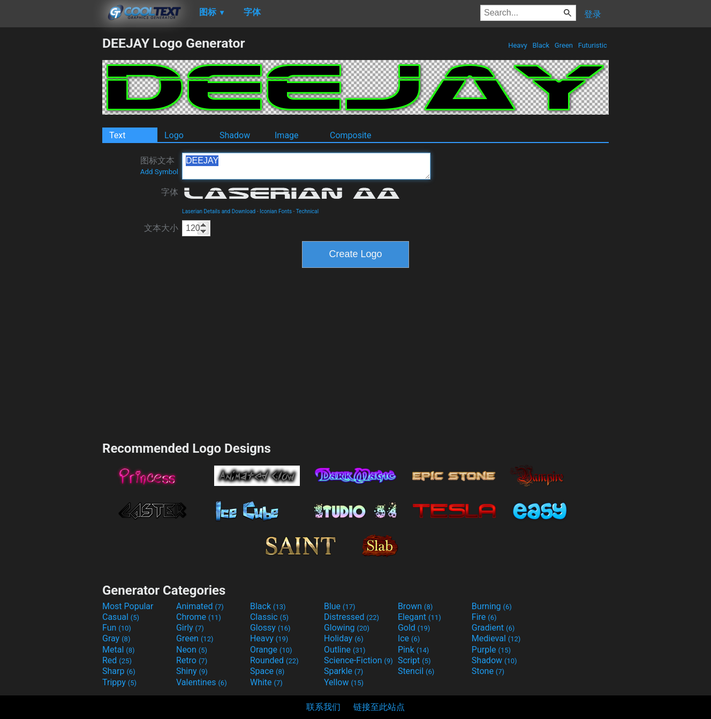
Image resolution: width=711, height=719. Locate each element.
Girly (190, 628)
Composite (351, 135)
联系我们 (323, 707)
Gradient (493, 628)
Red (117, 660)
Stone (488, 671)
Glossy (270, 628)
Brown (415, 606)
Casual (120, 617)
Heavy (517, 45)
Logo (174, 135)
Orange (271, 650)
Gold (414, 628)
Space (267, 671)
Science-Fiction (358, 660)
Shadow (235, 135)
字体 (169, 192)
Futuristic (592, 45)
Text (117, 135)
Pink (413, 650)
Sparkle (343, 671)
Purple (491, 650)
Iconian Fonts (276, 211)
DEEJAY (306, 166)
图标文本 (159, 165)
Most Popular (128, 606)
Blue (340, 606)
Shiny (192, 671)
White (266, 682)
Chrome (198, 617)
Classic (269, 617)
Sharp (118, 671)
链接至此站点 (379, 707)
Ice (409, 638)
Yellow (344, 682)
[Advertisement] (51, 196)
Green (564, 45)
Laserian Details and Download (218, 211)
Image (287, 135)
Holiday (344, 638)
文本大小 (161, 228)
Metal (118, 650)
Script (414, 660)
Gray (116, 638)
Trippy (119, 682)
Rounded (274, 660)
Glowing (346, 628)
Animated (200, 606)
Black (541, 45)
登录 (592, 14)
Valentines (201, 682)
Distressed (351, 617)
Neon (191, 650)
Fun (116, 628)
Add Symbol (159, 172)
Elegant (419, 617)
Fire (484, 617)
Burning (492, 606)
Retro (191, 660)
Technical (307, 211)
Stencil (416, 671)
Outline (345, 650)
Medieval (496, 638)
